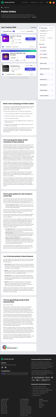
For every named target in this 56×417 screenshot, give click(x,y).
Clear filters (51, 28)
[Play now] (30, 56)
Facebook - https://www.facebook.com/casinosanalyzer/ (2, 355)
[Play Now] (30, 38)
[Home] (1, 7)
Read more (34, 17)
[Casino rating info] (19, 46)
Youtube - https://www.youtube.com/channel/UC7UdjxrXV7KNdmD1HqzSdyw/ (5, 355)
